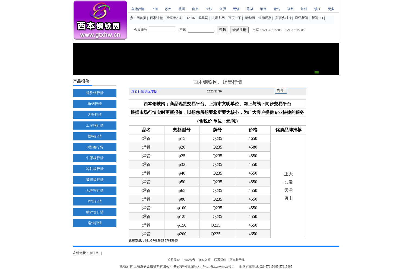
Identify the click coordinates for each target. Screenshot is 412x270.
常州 (304, 9)
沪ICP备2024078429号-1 (218, 266)
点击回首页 (138, 18)
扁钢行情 (95, 223)
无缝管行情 (95, 190)
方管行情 (95, 114)
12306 (190, 18)
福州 (290, 9)
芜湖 (249, 9)
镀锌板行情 (95, 180)
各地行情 (137, 9)
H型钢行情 (94, 147)
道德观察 (264, 18)
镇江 (317, 9)
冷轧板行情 (95, 169)
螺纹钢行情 (95, 93)
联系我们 (220, 259)
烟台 (263, 9)
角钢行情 (95, 104)
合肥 (222, 9)
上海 (154, 9)
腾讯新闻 (301, 18)
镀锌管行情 (95, 212)
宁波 (209, 9)
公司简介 (174, 259)
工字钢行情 (95, 125)
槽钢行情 (95, 136)
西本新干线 (237, 259)
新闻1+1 (317, 18)
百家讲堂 (156, 18)
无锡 (236, 9)
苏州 (168, 9)
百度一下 (234, 18)
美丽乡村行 (283, 18)
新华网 (250, 18)
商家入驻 (205, 259)
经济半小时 (175, 18)
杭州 (182, 9)
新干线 (94, 253)
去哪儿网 (218, 18)
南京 (195, 9)
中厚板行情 (95, 158)
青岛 (277, 9)
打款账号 (189, 259)
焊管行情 (95, 201)
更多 (331, 9)
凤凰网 (203, 18)
